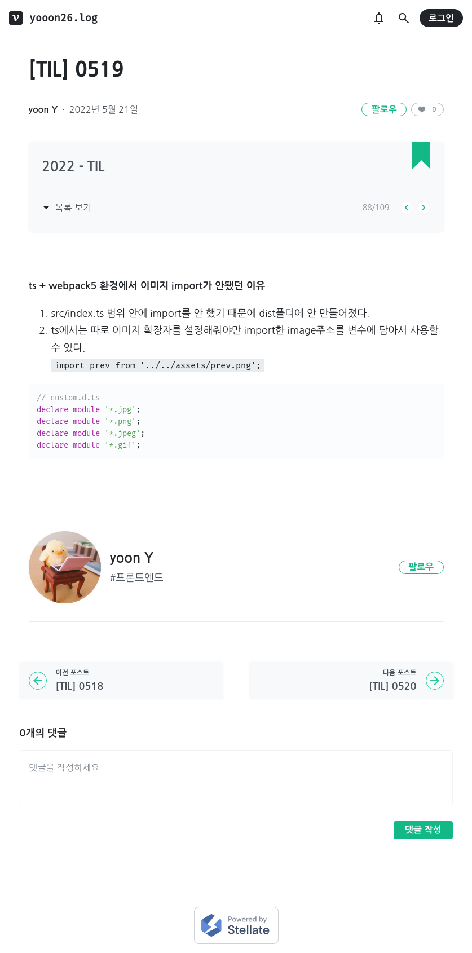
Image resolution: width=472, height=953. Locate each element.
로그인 (441, 18)
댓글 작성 (423, 830)
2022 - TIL (73, 167)
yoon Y (43, 109)
